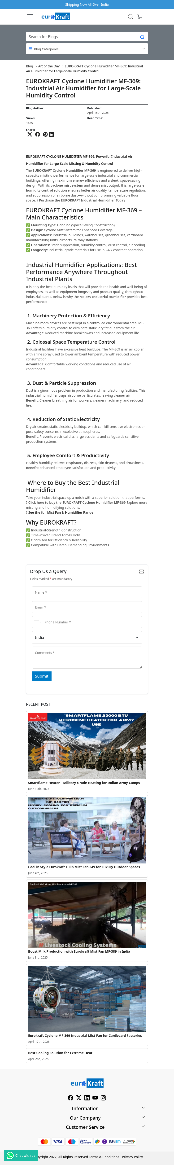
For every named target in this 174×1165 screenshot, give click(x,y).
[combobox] (37, 622)
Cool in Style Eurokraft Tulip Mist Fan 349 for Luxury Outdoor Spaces (84, 867)
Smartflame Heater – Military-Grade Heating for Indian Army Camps (84, 782)
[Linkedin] (87, 1098)
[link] (130, 16)
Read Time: (95, 118)
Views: (30, 118)
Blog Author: (35, 108)
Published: (94, 108)
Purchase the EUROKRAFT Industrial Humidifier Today (82, 200)
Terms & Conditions (104, 1157)
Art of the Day (49, 66)
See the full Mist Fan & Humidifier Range (60, 512)
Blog (29, 66)
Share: (30, 129)
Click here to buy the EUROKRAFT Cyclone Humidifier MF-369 (77, 502)
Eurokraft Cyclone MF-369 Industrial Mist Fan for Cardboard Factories (85, 1035)
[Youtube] (95, 1098)
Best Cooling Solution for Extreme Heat (60, 1053)
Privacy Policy (132, 1157)
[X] (79, 1098)
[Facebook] (70, 1098)
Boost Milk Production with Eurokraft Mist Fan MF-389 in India (79, 951)
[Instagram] (103, 1098)
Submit (41, 676)
